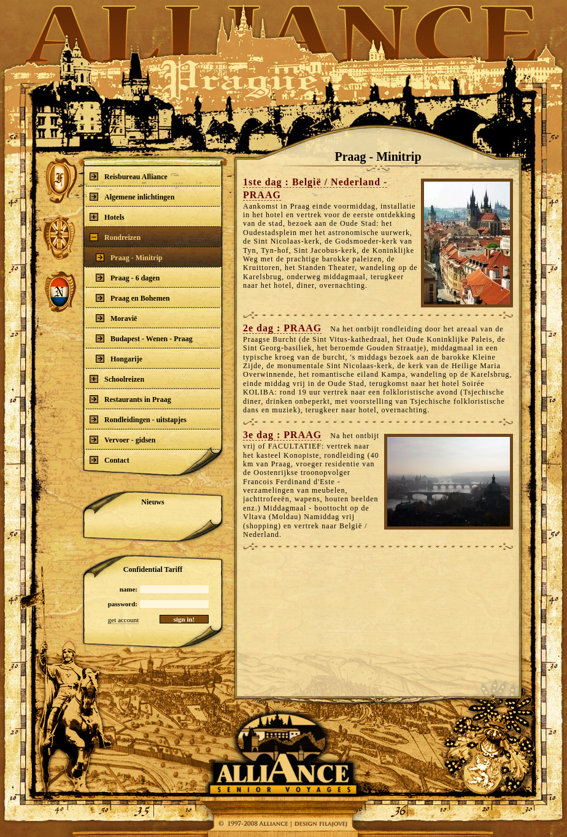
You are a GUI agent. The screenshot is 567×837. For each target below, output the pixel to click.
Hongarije (119, 359)
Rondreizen (115, 237)
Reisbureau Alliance (129, 176)
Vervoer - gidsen (122, 440)
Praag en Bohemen (133, 298)
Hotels (107, 217)
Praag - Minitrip (129, 257)
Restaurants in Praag (130, 399)
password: (122, 604)
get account (123, 619)
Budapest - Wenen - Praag (144, 338)
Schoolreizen (117, 379)
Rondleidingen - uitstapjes (138, 419)
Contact (109, 460)
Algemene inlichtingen (132, 197)
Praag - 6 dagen (128, 278)
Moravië (116, 318)
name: (128, 589)
